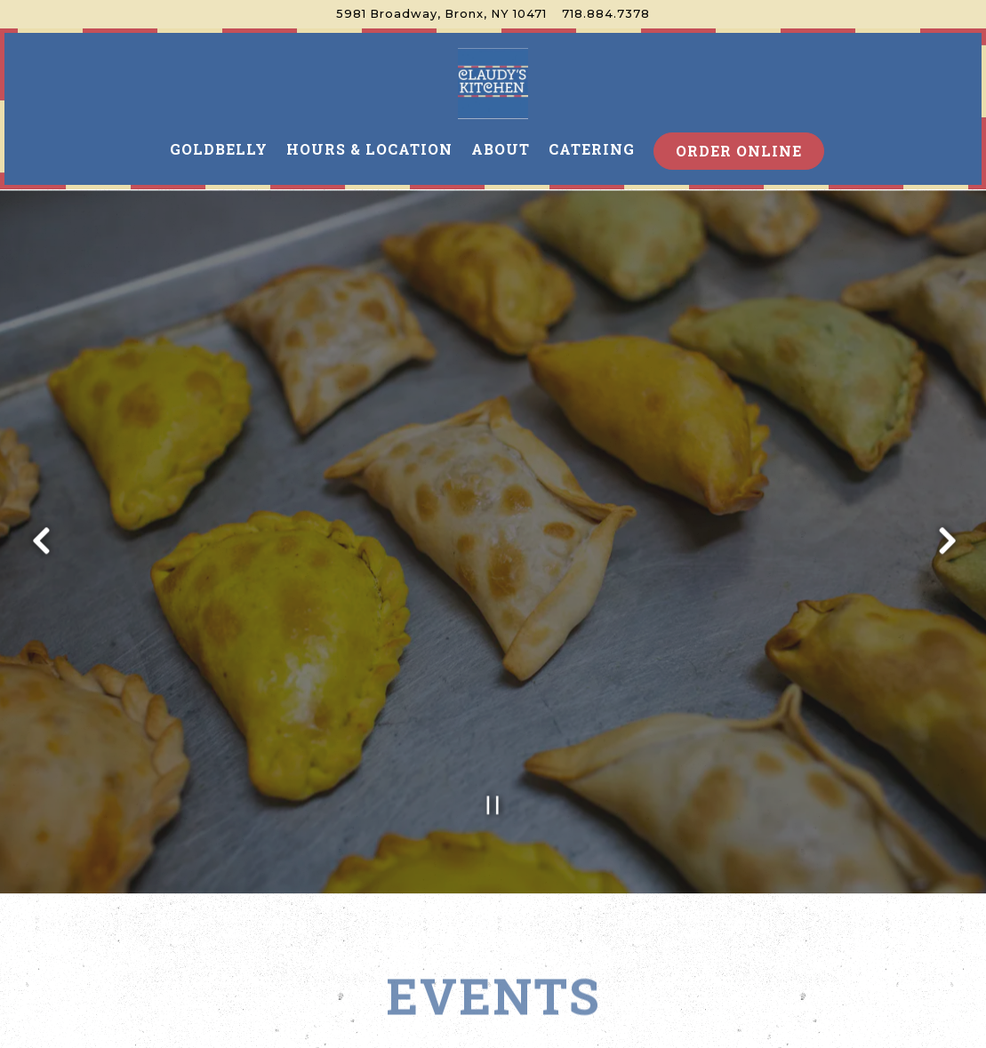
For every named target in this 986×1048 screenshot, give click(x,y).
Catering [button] (592, 149)
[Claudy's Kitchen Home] (493, 82)
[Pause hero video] (493, 779)
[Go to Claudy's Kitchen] (441, 13)
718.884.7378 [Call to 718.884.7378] (606, 13)
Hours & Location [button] (369, 149)
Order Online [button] (739, 150)
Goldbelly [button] (219, 149)
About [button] (500, 149)
